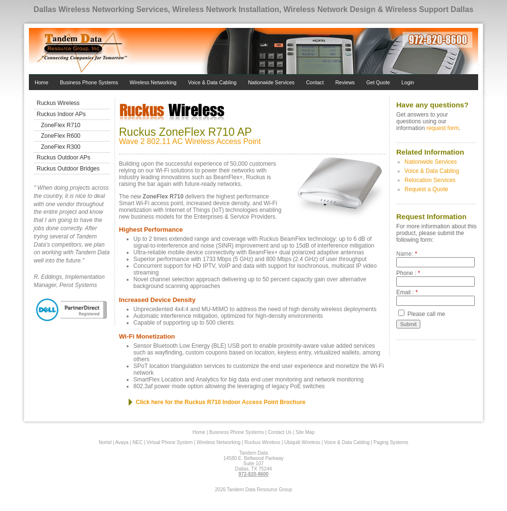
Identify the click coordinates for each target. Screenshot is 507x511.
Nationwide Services (271, 82)
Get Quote (378, 82)
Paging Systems (391, 442)
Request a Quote (426, 189)
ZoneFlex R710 (60, 125)
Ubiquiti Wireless (302, 442)
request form (443, 128)
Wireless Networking (153, 82)
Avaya (122, 442)
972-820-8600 (253, 474)
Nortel (105, 442)
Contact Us (279, 432)
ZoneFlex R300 (60, 147)
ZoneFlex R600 (60, 135)
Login (408, 82)
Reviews (344, 82)
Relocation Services (429, 180)
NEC (137, 442)
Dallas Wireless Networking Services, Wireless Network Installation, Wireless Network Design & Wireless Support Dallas (254, 9)
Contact (315, 82)
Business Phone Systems (89, 82)
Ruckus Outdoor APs (63, 157)
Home (41, 82)
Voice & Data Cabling (212, 82)
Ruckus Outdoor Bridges (68, 168)
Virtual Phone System (169, 442)
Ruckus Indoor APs (61, 114)
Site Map (305, 432)
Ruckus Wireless (58, 103)
